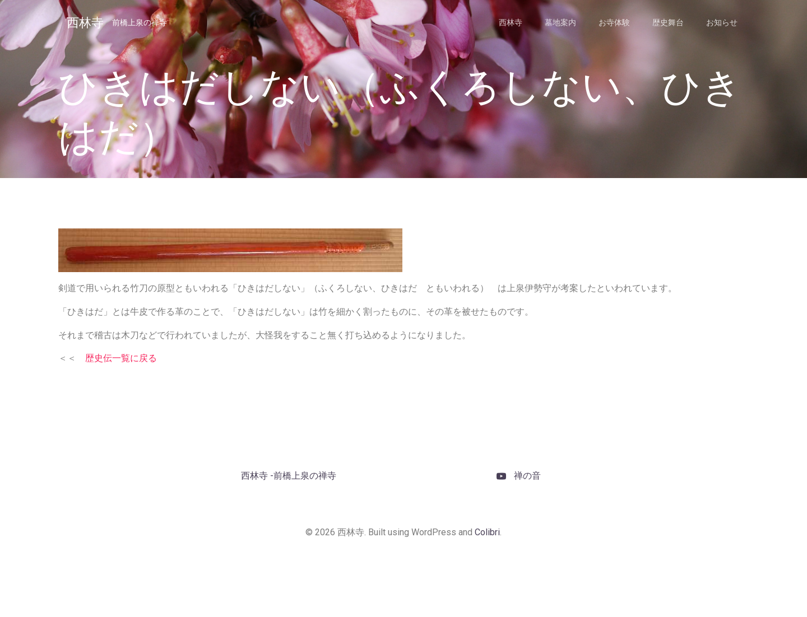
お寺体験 (614, 22)
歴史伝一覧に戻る (121, 358)
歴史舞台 (668, 22)
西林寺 (510, 22)
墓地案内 (560, 22)
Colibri (487, 532)
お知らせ (722, 22)
